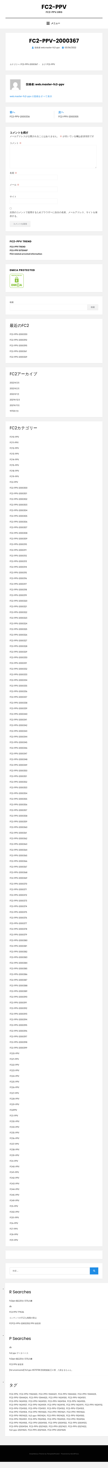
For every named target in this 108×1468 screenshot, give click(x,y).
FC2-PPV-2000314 (18, 571)
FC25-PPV (14, 1086)
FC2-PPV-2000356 (18, 808)
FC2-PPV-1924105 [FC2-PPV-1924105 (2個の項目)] (18, 1428)
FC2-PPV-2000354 (18, 797)
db (10, 1310)
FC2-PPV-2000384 (18, 967)
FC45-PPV (14, 1199)
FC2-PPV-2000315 (18, 577)
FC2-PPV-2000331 (18, 667)
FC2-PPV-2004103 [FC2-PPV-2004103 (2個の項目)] (77, 1428)
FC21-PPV (14, 1063)
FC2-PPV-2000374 (18, 910)
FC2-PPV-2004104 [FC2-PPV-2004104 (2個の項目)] (18, 1432)
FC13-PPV (14, 458)
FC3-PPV (14, 1120)
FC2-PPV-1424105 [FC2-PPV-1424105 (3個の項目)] (76, 1406)
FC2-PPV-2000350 (18, 774)
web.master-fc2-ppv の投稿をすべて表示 (31, 100)
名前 (13, 177)
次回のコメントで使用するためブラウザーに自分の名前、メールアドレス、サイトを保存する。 (53, 218)
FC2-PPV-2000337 (18, 701)
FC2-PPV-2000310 (18, 548)
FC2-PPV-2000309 (18, 543)
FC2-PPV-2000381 (18, 950)
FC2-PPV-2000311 (18, 554)
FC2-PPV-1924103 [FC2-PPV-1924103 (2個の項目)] (56, 1425)
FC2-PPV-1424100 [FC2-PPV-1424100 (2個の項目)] (58, 1402)
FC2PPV (13, 1114)
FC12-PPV (14, 452)
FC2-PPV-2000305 (18, 520)
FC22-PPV (14, 1069)
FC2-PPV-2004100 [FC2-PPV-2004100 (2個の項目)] (38, 1428)
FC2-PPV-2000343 (18, 735)
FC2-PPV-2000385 (18, 973)
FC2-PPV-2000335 (18, 690)
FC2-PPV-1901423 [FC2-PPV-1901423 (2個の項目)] (18, 1421)
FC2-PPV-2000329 (18, 361)
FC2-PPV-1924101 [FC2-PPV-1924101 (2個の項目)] (18, 1425)
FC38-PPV (14, 1154)
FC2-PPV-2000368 (18, 876)
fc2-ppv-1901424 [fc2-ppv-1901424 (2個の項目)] (37, 1421)
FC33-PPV (14, 1131)
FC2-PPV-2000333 (18, 678)
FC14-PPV (14, 463)
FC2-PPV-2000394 (18, 1023)
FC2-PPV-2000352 (18, 786)
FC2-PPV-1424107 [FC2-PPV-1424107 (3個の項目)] (18, 1409)
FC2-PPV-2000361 (18, 355)
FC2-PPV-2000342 (18, 729)
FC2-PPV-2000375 (18, 916)
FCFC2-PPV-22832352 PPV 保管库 (25, 1327)
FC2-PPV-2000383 (18, 961)
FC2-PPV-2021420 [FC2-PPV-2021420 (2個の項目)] (38, 1432)
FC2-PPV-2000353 (18, 792)
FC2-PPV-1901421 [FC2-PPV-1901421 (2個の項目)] (56, 1417)
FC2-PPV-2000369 (18, 882)
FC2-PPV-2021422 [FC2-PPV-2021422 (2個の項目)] (77, 1432)
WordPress (74, 1460)
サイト (13, 200)
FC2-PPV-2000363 (18, 848)
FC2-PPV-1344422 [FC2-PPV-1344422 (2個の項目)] (67, 1398)
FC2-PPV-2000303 (18, 509)
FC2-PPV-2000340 (18, 718)
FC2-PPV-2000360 (18, 831)
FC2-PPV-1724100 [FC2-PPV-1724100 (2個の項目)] (18, 1413)
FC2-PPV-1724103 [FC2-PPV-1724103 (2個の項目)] (75, 1413)
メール (14, 188)
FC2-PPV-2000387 (18, 984)
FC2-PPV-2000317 (18, 588)
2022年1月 (14, 398)
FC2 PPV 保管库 (16, 1368)
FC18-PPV (14, 475)
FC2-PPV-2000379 (18, 939)
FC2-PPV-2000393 (18, 1018)
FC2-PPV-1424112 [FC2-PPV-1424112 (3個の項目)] (93, 1409)
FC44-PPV (14, 1193)
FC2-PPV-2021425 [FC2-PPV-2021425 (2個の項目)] (57, 1436)
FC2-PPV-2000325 (18, 633)
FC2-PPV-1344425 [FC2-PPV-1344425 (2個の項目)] (38, 1402)
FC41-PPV (14, 1176)
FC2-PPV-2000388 (18, 989)
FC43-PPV (14, 1187)
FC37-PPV (14, 1148)
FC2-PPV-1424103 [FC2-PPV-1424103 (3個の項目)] (38, 1406)
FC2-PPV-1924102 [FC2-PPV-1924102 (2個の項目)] (37, 1425)
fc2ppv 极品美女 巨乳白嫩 (20, 1305)
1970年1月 (14, 415)
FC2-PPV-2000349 (18, 769)
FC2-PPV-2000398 (18, 1046)
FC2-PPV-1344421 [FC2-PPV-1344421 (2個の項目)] (48, 1398)
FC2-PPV (54, 8)
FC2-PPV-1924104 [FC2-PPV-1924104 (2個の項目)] (76, 1425)
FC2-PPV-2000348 (18, 763)
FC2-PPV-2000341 (18, 724)
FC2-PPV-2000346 (18, 752)
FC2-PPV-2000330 (18, 338)
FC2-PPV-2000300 (18, 492)
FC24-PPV (14, 1080)
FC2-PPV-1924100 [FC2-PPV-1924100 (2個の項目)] (75, 1421)
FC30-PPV (14, 1125)
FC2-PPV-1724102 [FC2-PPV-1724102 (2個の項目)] (56, 1413)
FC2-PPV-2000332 (18, 673)
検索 (12, 306)
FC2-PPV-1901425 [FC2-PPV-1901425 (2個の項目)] (56, 1421)
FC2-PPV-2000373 (18, 905)
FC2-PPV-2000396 (18, 1035)
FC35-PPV (14, 1137)
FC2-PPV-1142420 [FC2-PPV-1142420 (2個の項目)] (28, 1398)
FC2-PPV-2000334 (18, 684)
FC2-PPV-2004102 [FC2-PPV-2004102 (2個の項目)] (57, 1428)
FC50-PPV (14, 1216)
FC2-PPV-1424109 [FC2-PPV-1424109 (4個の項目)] (37, 1409)
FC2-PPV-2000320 (18, 605)
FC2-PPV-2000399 (18, 1052)
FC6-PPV (14, 1227)
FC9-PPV (14, 1244)
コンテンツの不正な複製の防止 (23, 1322)
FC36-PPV (14, 1142)
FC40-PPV (14, 1170)
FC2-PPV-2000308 (18, 537)
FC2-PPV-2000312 (18, 560)
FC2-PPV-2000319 (18, 599)
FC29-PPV (14, 1108)
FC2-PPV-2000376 (18, 922)
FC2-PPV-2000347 (18, 758)
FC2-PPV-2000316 (18, 582)
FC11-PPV (14, 446)
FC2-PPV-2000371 (18, 893)
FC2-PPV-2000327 (18, 644)
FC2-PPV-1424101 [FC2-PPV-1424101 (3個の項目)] (77, 1402)
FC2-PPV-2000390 (18, 1001)
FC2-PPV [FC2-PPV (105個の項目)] (13, 1398)
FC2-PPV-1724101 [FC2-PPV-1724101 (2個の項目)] (37, 1413)
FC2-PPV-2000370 (18, 888)
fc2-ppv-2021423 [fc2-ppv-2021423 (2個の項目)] (18, 1436)
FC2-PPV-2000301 (18, 497)
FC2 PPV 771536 (16, 1316)
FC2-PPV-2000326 (18, 639)
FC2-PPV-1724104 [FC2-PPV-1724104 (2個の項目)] (18, 1417)
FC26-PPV (14, 1091)
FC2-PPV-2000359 (18, 825)
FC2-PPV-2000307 (18, 531)
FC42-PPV (14, 1182)
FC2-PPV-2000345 (18, 746)
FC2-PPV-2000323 (18, 622)
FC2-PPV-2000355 (18, 803)
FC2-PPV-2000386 (18, 978)
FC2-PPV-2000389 (18, 995)
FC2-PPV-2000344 (18, 741)
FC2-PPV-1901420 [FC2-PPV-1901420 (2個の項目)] (37, 1417)
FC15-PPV (14, 469)
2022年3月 (15, 387)
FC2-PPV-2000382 (18, 956)
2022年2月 (15, 392)
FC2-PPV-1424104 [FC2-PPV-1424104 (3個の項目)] (57, 1406)
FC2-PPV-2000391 (18, 1006)
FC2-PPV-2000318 (18, 593)
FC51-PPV (14, 1221)
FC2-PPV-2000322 (18, 616)
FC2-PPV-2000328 (18, 650)
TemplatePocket (53, 1460)
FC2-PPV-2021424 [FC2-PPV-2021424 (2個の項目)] (37, 1436)
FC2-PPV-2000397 (18, 1040)
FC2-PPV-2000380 (18, 944)
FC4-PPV (14, 1165)
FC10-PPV (14, 441)
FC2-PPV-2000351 (18, 780)
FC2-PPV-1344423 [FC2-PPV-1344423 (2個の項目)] (87, 1398)
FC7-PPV (14, 1233)
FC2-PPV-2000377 (18, 927)
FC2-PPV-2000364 (18, 854)
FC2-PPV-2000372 (18, 899)
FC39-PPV (14, 1159)
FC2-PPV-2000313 (18, 565)
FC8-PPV (14, 1238)
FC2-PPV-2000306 (18, 526)
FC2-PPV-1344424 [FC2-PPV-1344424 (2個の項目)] (18, 1402)
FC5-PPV (14, 1210)
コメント (16, 147)
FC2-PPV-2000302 (18, 503)
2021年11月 (15, 409)
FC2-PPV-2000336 (18, 695)
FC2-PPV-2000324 (18, 627)
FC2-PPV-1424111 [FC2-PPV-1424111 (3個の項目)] (75, 1409)
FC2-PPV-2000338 (18, 707)
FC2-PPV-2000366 (18, 865)
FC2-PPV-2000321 (18, 610)
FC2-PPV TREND (17, 251)
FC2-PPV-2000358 (18, 820)
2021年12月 (15, 404)
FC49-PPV (14, 1205)
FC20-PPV (14, 1057)
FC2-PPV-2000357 (18, 814)
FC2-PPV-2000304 (18, 514)
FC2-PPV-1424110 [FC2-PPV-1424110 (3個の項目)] (56, 1409)
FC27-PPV (14, 1097)
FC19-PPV (14, 480)
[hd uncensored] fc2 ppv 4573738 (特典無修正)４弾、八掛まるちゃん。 (41, 1374)
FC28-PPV (14, 1103)
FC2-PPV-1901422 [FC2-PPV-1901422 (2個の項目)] (76, 1417)
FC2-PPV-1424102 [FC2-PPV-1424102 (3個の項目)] (18, 1406)
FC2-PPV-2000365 (18, 859)
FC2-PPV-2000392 (18, 344)
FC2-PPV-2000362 (18, 842)
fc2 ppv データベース (18, 1357)
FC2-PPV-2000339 (18, 712)
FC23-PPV (14, 1074)
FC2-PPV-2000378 (18, 933)
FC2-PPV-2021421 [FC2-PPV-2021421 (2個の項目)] (58, 1432)
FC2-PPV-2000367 (29, 68)
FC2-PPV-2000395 (18, 350)
